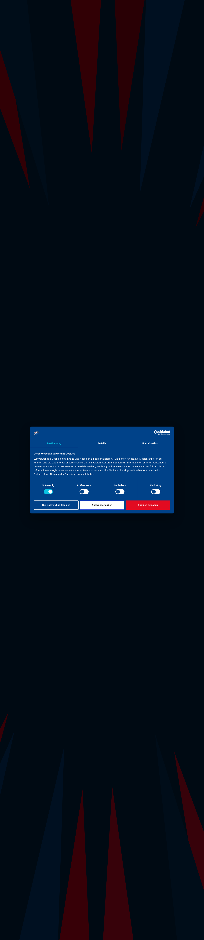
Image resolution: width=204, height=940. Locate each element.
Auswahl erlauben (102, 505)
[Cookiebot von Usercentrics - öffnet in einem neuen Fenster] (156, 432)
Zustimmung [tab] (54, 443)
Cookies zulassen (148, 505)
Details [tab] (102, 443)
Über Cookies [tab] (150, 443)
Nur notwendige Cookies (56, 505)
